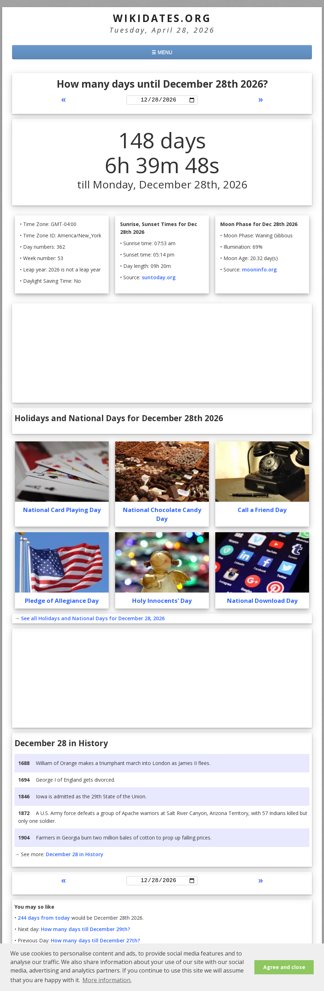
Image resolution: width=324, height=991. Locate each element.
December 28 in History (74, 855)
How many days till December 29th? (85, 931)
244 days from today (44, 920)
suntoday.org (159, 278)
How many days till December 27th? (95, 943)
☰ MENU (162, 52)
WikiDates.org (162, 18)
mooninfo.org (259, 270)
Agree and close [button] (284, 967)
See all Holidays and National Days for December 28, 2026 (92, 619)
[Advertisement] (162, 354)
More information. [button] (106, 980)
